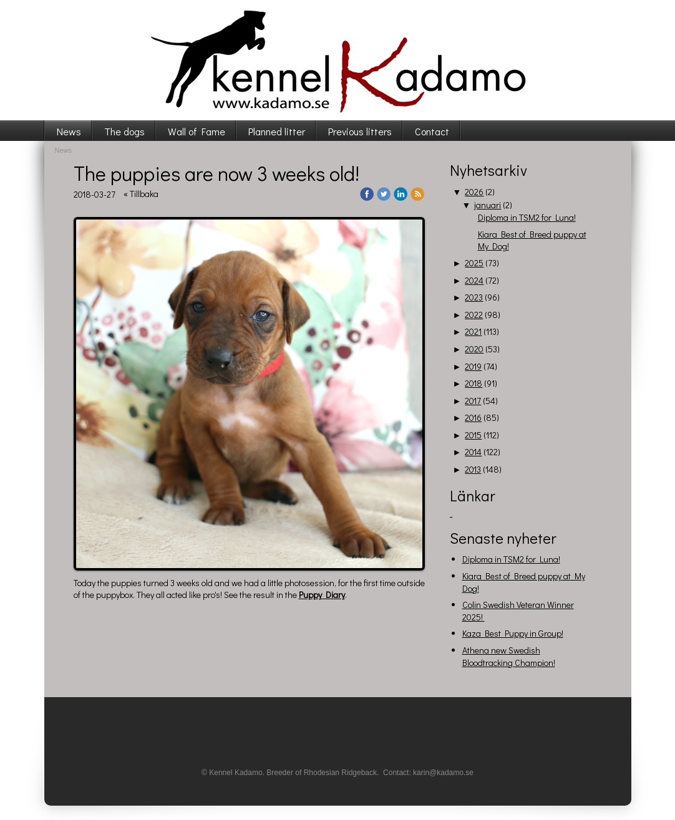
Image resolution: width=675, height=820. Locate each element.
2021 (473, 331)
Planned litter (276, 131)
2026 (474, 192)
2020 (474, 349)
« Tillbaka (141, 194)
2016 (473, 417)
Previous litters (360, 131)
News (69, 131)
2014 (473, 452)
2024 (474, 280)
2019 (473, 366)
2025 (474, 263)
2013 (473, 469)
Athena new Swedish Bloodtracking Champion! (508, 656)
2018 (473, 383)
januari (487, 205)
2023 (474, 297)
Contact (432, 131)
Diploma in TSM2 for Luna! (527, 217)
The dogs (124, 131)
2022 (474, 315)
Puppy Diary (322, 595)
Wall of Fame (196, 131)
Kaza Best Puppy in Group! (512, 633)
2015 (473, 435)
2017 (473, 401)
